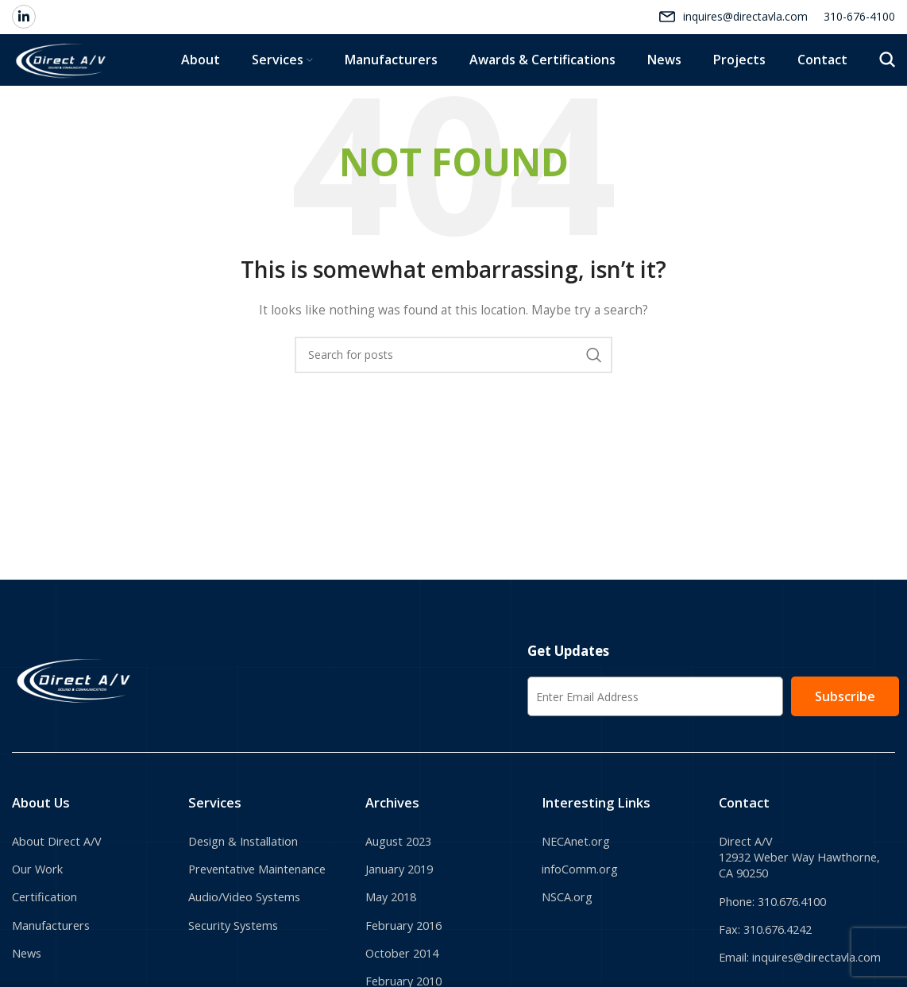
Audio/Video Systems (250, 949)
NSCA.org (570, 949)
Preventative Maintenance (266, 920)
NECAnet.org (580, 890)
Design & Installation (250, 890)
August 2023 (402, 890)
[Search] (887, 89)
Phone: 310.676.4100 (779, 956)
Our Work (41, 920)
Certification (48, 949)
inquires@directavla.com (745, 23)
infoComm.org (584, 920)
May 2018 (394, 949)
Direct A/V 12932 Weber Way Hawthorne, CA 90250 (783, 908)
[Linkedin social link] (24, 24)
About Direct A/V (61, 890)
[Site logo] (97, 87)
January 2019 (404, 920)
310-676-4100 (859, 23)
